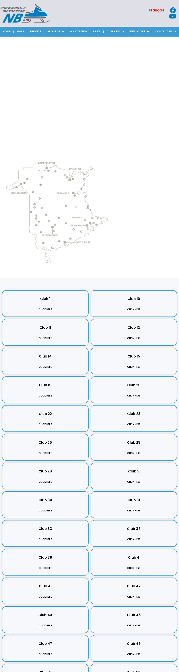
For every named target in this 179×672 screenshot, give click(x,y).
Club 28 (133, 442)
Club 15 (134, 356)
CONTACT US (165, 31)
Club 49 (134, 643)
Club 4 (133, 557)
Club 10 (134, 298)
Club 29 (45, 471)
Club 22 (45, 413)
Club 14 (45, 356)
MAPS (20, 31)
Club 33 (45, 528)
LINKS (96, 31)
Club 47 (45, 643)
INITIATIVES (139, 31)
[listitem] (1, 179)
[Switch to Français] (157, 10)
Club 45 (134, 615)
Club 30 (45, 500)
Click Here (45, 309)
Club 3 (133, 471)
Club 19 (45, 385)
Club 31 (134, 500)
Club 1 (45, 298)
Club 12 (134, 327)
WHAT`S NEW (78, 31)
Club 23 (133, 413)
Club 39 (45, 557)
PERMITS (35, 31)
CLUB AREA (115, 31)
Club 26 (45, 442)
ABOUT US (55, 31)
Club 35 (133, 528)
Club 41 (45, 586)
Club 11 (45, 327)
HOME (7, 31)
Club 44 (45, 615)
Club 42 (133, 586)
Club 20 (133, 385)
